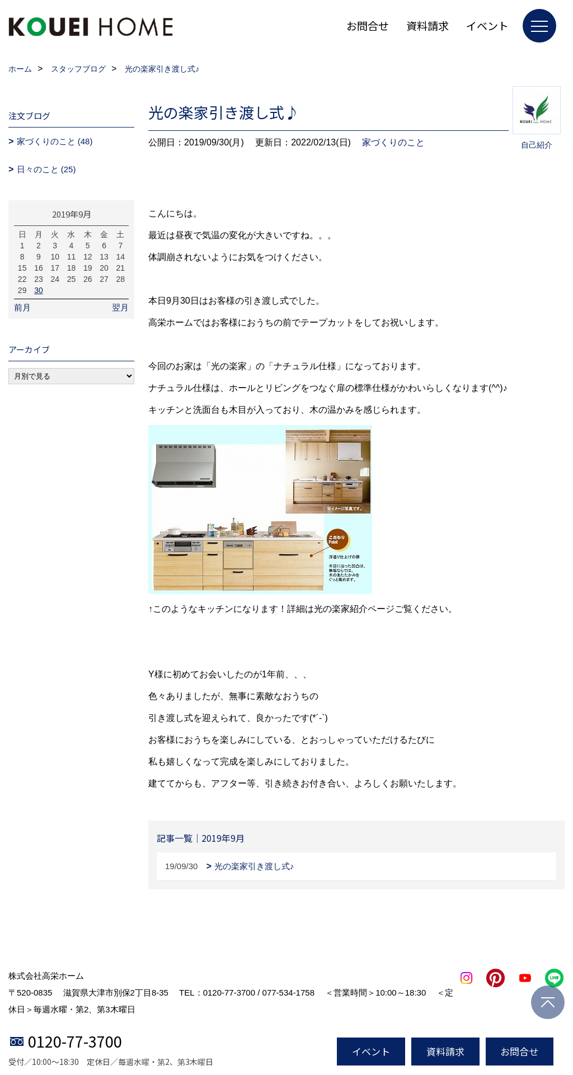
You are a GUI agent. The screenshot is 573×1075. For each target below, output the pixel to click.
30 (38, 290)
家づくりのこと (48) (55, 141)
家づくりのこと (393, 142)
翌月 (120, 307)
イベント (487, 25)
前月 (22, 307)
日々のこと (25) (46, 169)
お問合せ (367, 25)
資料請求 (427, 25)
